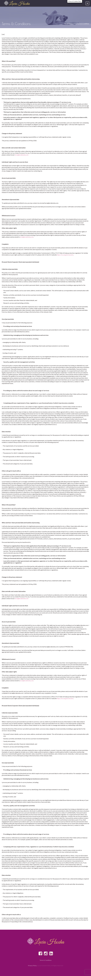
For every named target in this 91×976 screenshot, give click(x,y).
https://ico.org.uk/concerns (65, 255)
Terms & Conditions (46, 960)
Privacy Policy (32, 965)
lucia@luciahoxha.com (21, 155)
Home (74, 23)
